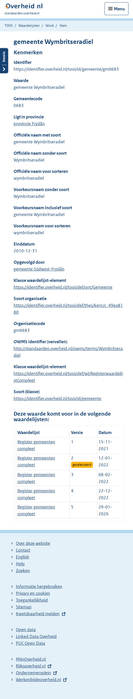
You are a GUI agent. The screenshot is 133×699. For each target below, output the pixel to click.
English (22, 557)
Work (50, 25)
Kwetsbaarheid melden (38, 613)
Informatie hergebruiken (39, 586)
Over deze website (33, 543)
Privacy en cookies (33, 593)
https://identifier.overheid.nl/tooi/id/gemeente (57, 398)
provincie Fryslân (29, 123)
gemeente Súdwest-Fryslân (39, 269)
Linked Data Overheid (36, 636)
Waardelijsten (29, 25)
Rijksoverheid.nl (31, 666)
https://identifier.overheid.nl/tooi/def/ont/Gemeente (63, 287)
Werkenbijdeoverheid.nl (38, 679)
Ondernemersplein (33, 673)
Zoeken (23, 570)
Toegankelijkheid (32, 600)
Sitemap (23, 607)
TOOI (9, 25)
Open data (26, 629)
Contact (23, 550)
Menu (119, 9)
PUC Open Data (30, 643)
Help (20, 564)
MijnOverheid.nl (31, 659)
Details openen (4, 60)
